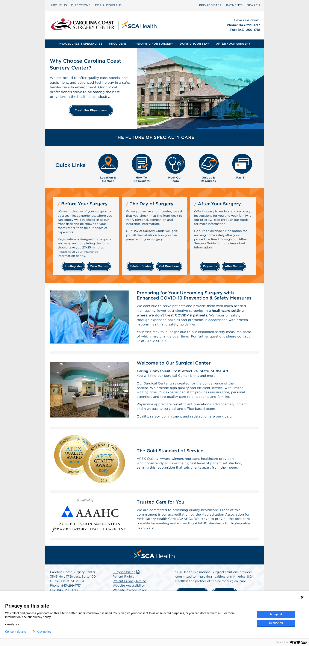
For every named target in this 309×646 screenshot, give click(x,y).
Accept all (276, 614)
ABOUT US (59, 5)
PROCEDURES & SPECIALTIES (80, 43)
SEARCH (253, 5)
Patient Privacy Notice (129, 588)
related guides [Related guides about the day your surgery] (140, 266)
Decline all (276, 623)
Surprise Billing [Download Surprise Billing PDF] (126, 579)
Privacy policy (42, 631)
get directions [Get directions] (169, 266)
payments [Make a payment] (210, 266)
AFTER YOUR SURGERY (233, 43)
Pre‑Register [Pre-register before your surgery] (73, 266)
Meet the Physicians (91, 110)
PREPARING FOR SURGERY (153, 43)
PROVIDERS (117, 43)
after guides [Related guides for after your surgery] (234, 266)
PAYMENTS (234, 5)
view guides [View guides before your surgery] (99, 266)
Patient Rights (123, 584)
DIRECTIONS (81, 5)
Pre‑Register (210, 5)
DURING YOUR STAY (194, 43)
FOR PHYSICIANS (108, 5)
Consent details (15, 631)
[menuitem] (58, 5)
